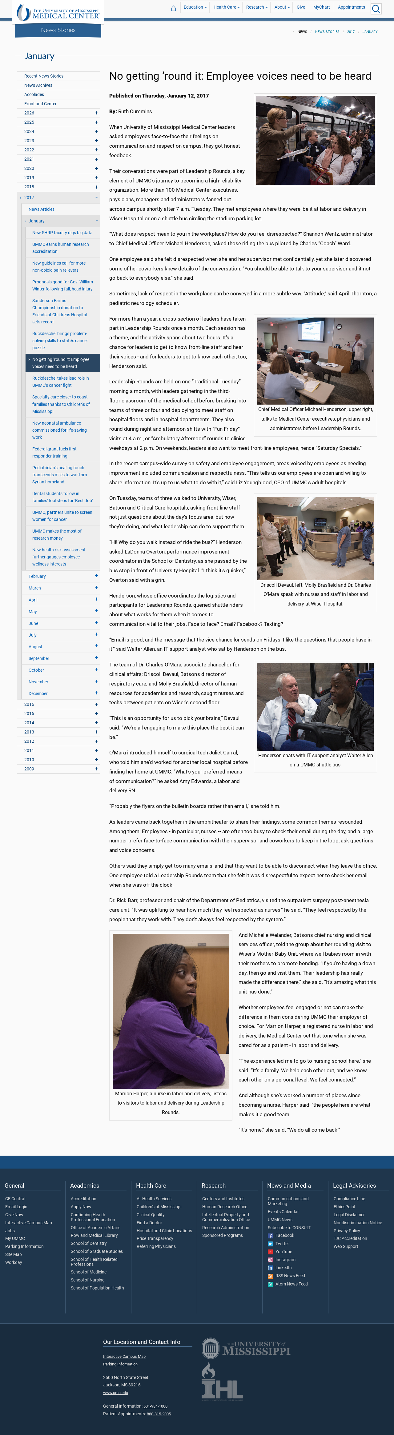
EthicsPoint (345, 1203)
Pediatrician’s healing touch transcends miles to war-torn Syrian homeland (59, 471)
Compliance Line (349, 1195)
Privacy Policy (347, 1227)
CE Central (15, 1195)
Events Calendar (283, 1208)
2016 (29, 700)
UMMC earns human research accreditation (60, 244)
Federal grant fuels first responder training (54, 449)
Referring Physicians (156, 1243)
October (36, 666)
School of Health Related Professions (94, 1258)
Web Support (346, 1243)
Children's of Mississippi (159, 1203)
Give (301, 8)
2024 (29, 127)
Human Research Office (224, 1203)
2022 (29, 146)
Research (255, 8)
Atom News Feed (288, 1280)
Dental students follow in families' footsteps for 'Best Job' (62, 493)
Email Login (16, 1203)
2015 (29, 710)
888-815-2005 (159, 1410)
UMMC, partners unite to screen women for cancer (62, 512)
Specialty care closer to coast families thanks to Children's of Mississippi (61, 400)
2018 (29, 183)
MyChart (321, 8)
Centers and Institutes (223, 1195)
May (33, 608)
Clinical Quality (151, 1211)
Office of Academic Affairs (95, 1224)
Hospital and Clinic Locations (164, 1227)
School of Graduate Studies (97, 1247)
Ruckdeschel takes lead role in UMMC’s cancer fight (60, 378)
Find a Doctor (149, 1219)
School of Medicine (89, 1268)
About (280, 8)
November (38, 678)
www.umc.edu (115, 1389)
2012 (29, 737)
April (33, 596)
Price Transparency (155, 1235)
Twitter (278, 1240)
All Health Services (154, 1195)
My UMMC (15, 1235)
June (33, 619)
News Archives (38, 81)
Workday (13, 1259)
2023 (29, 137)
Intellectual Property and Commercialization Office (226, 1214)
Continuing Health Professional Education (93, 1214)
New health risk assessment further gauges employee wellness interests (59, 553)
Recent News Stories (43, 72)
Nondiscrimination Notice (358, 1219)
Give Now (14, 1211)
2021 (29, 155)
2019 (29, 174)
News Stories (58, 29)
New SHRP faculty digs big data (62, 229)
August (35, 643)
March (35, 584)
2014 (29, 719)
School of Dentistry (89, 1239)
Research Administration (225, 1224)
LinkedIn (280, 1264)
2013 (29, 728)
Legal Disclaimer (349, 1211)
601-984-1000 (155, 1402)
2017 (351, 28)
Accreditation (83, 1195)
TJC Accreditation (350, 1235)
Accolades (34, 91)
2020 (29, 164)
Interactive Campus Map (28, 1219)
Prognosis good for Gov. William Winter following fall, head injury (62, 282)
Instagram (282, 1256)
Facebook (281, 1231)
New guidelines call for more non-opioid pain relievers (59, 263)
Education (193, 8)
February (37, 572)
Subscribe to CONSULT (289, 1224)
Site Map (13, 1251)
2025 (29, 118)
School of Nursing (88, 1276)
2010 (29, 756)
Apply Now (81, 1203)
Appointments (351, 8)
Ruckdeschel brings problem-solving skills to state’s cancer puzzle (60, 337)
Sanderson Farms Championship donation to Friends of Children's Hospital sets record (59, 307)
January (370, 28)
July (33, 631)
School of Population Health (97, 1284)
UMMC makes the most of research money (57, 531)
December (38, 690)
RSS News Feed (286, 1272)
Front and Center (40, 100)
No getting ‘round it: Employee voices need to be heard (60, 359)
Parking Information (24, 1243)
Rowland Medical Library (94, 1231)
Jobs (10, 1227)
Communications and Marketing (288, 1198)
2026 (29, 109)
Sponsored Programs (222, 1231)
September (39, 655)
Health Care (225, 8)
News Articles (41, 205)
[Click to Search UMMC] (376, 8)
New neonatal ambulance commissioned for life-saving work (59, 426)
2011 (29, 746)
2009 (29, 765)
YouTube (280, 1248)
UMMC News (280, 1216)
